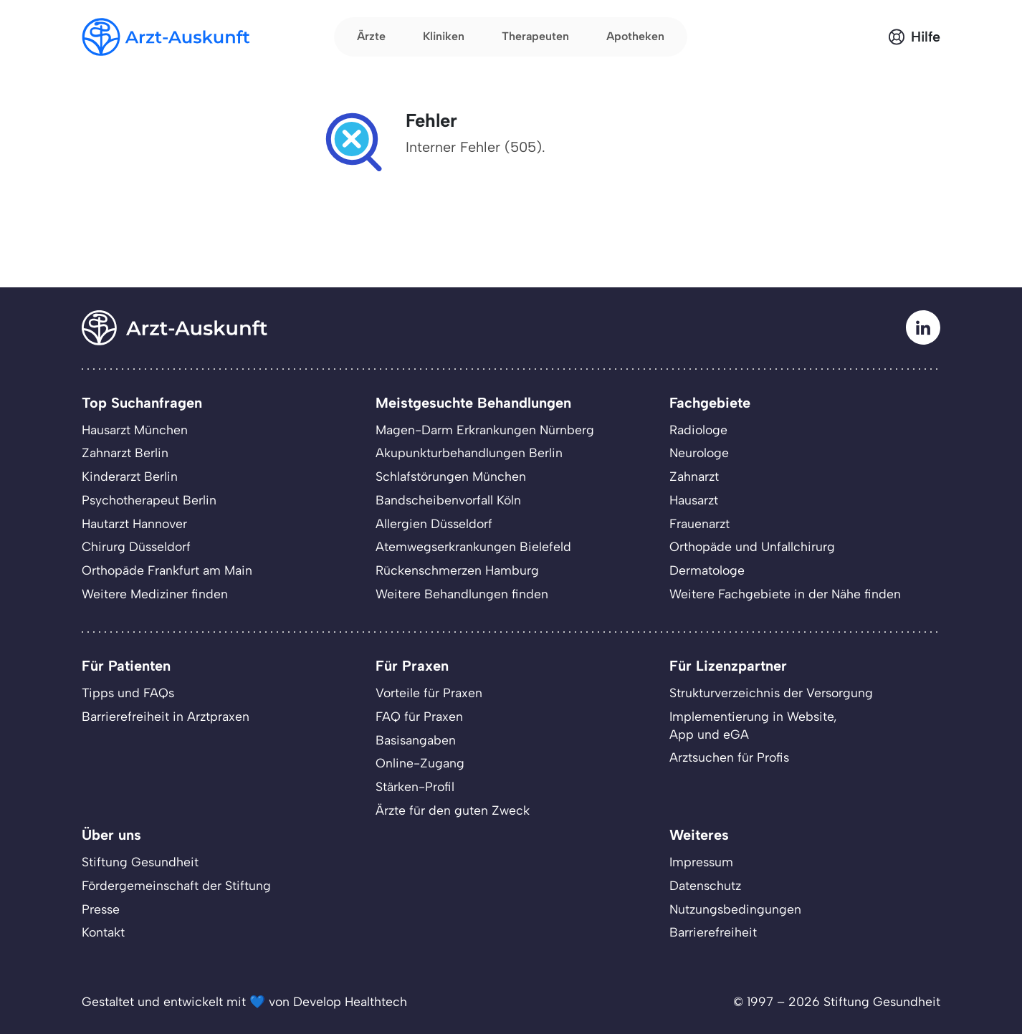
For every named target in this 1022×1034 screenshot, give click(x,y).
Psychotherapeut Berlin (149, 499)
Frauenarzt (699, 523)
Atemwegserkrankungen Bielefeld (473, 546)
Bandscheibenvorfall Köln (448, 499)
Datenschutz (705, 885)
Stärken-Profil (415, 786)
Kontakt (103, 931)
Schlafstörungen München (451, 476)
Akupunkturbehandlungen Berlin (469, 452)
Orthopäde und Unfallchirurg (752, 546)
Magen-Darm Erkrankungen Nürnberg (485, 429)
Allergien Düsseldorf (434, 523)
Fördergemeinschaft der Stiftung (176, 885)
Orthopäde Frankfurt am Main (167, 570)
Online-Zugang (420, 762)
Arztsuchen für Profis (729, 757)
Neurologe (699, 452)
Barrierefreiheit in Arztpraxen (165, 716)
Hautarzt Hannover (134, 523)
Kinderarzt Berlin (130, 476)
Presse (101, 908)
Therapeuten (535, 36)
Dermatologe (707, 570)
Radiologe (698, 429)
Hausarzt (693, 499)
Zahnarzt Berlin (125, 452)
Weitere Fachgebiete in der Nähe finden (785, 593)
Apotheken (635, 36)
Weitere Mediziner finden (155, 593)
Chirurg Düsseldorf (136, 546)
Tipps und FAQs (128, 692)
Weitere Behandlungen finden (462, 593)
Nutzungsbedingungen (735, 908)
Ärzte (371, 36)
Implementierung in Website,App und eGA (753, 725)
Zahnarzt (694, 476)
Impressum (701, 861)
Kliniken (443, 36)
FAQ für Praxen (419, 716)
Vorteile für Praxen (429, 692)
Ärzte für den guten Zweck (453, 810)
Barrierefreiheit (713, 931)
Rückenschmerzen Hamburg (457, 570)
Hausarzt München (135, 429)
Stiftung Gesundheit (140, 861)
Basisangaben (416, 739)
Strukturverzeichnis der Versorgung (771, 692)
